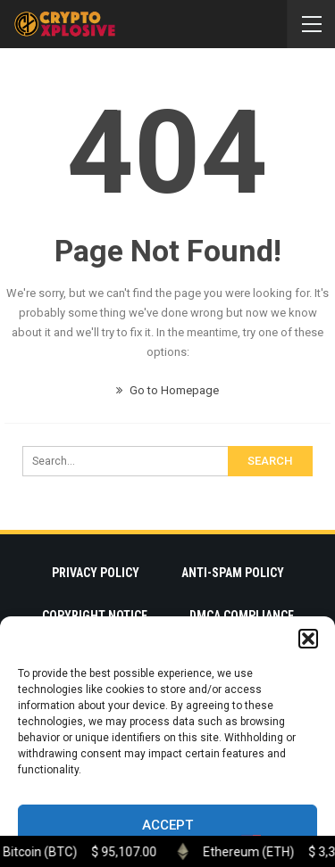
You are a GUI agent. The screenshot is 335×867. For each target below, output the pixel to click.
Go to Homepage (167, 390)
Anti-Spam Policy (232, 573)
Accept (167, 825)
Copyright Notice (94, 615)
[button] (308, 639)
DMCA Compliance (241, 615)
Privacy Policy (95, 573)
